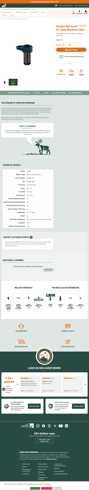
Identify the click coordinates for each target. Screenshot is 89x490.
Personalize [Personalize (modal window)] (57, 488)
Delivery (57, 468)
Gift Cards (42, 475)
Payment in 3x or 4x (61, 74)
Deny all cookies (47, 488)
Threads (49, 426)
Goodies (41, 472)
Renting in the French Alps (27, 470)
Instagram (38, 426)
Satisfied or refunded (61, 474)
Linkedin (66, 426)
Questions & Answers (58, 93)
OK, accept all (35, 488)
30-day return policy (81, 75)
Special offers (43, 469)
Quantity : (59, 45)
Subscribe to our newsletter (44, 440)
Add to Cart (73, 50)
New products (43, 464)
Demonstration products (43, 478)
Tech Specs (37, 93)
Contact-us (26, 474)
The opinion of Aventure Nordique (18, 93)
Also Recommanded (75, 93)
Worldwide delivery (71, 75)
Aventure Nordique (28, 452)
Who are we (26, 464)
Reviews (46, 93)
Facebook (43, 426)
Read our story (51, 459)
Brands (25, 467)
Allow (13, 83)
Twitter (55, 426)
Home (2, 19)
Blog (27, 426)
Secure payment (59, 471)
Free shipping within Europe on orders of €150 (44, 1)
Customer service (21, 331)
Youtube (61, 426)
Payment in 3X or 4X (67, 331)
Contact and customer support (60, 464)
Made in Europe (43, 467)
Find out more (34, 406)
